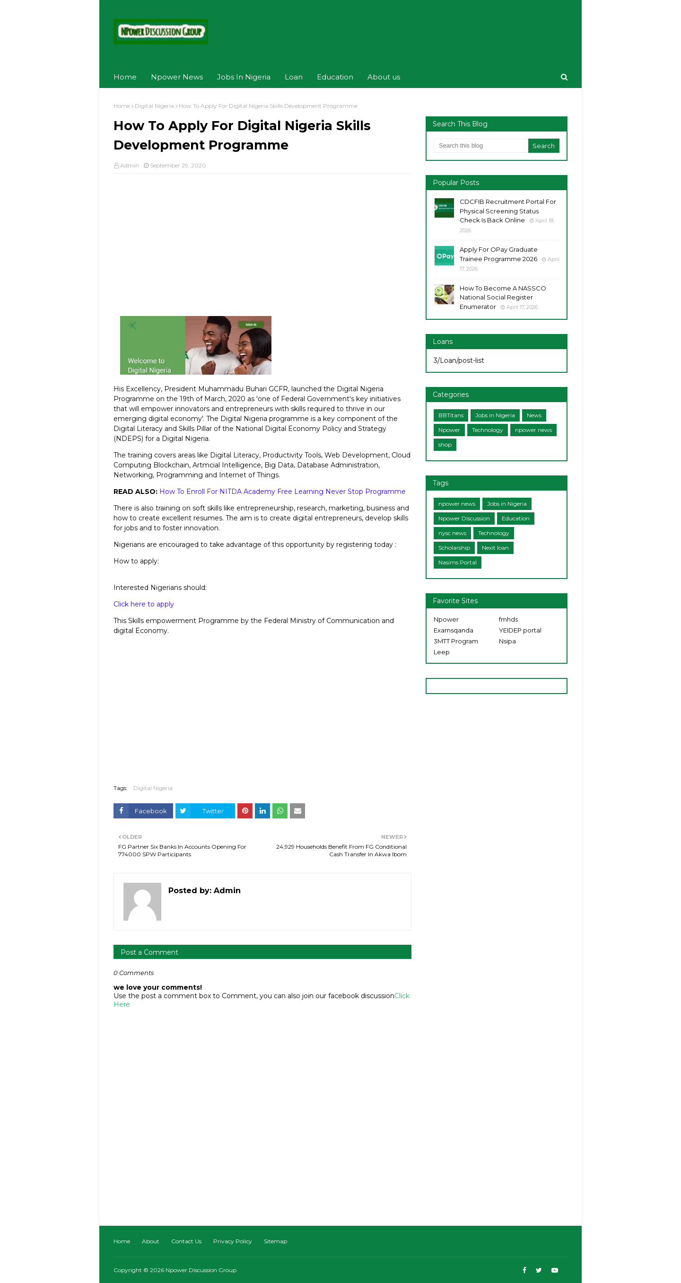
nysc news (452, 532)
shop (445, 444)
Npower (449, 429)
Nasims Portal (457, 562)
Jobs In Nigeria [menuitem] (244, 76)
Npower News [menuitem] (177, 76)
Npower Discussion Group (201, 1270)
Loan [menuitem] (294, 76)
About (150, 1241)
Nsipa (507, 641)
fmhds (508, 619)
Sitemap (275, 1241)
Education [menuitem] (335, 76)
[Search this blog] (481, 146)
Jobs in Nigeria (495, 415)
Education (516, 518)
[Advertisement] (262, 250)
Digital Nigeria (154, 105)
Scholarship (454, 547)
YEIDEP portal (520, 630)
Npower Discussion (464, 518)
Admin (129, 165)
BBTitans (450, 415)
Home (122, 105)
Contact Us (186, 1241)
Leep (442, 652)
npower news (533, 429)
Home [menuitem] (125, 76)
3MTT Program (456, 641)
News (534, 415)
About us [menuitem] (383, 76)
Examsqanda (453, 630)
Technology (487, 429)
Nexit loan (495, 547)
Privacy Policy (232, 1241)
